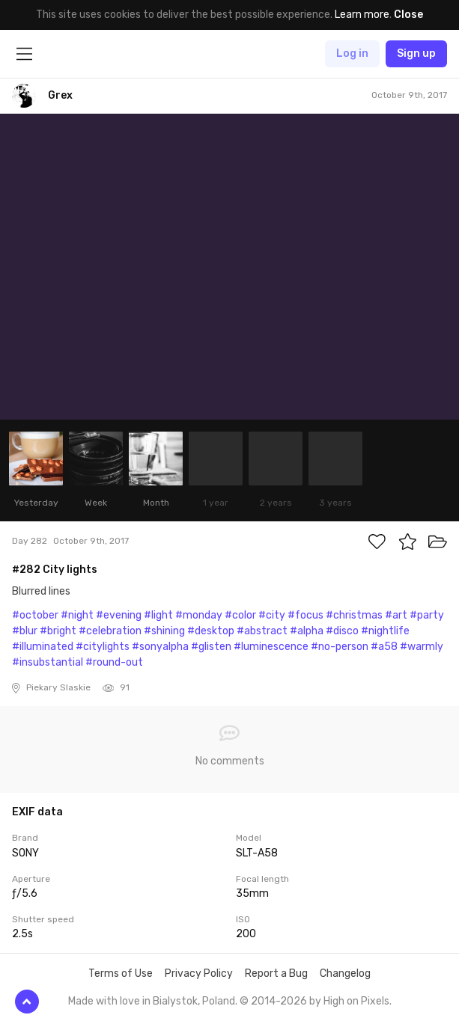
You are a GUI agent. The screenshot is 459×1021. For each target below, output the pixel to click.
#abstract (262, 631)
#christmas (354, 615)
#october (35, 615)
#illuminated (42, 646)
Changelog (345, 973)
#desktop (210, 631)
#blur (24, 631)
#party (427, 615)
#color (240, 615)
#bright (58, 631)
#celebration (110, 631)
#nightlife (385, 631)
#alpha (306, 631)
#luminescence (271, 646)
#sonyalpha (160, 646)
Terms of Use (120, 973)
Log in (352, 53)
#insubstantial (47, 662)
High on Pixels (356, 1001)
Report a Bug (276, 973)
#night (77, 615)
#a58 (384, 646)
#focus (305, 615)
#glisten (211, 646)
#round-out (114, 662)
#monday (198, 615)
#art (396, 615)
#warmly (421, 646)
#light (158, 615)
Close (408, 14)
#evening (119, 615)
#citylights (103, 646)
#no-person (339, 646)
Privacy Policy (199, 973)
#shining (164, 631)
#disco (342, 631)
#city (271, 615)
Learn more (362, 14)
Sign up (416, 53)
